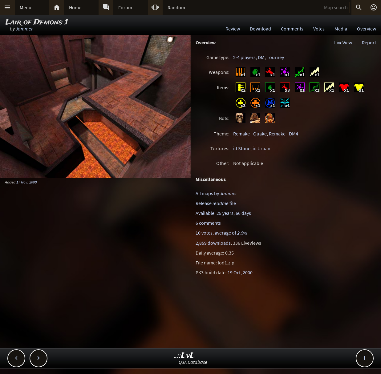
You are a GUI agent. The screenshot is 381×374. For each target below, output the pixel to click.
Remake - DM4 (283, 134)
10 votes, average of (221, 233)
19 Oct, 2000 (240, 272)
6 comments (208, 223)
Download (260, 29)
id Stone (241, 148)
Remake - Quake (250, 134)
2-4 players (244, 57)
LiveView (343, 42)
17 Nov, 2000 (26, 181)
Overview (366, 29)
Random (176, 7)
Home (75, 7)
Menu (25, 7)
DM (261, 57)
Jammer (24, 29)
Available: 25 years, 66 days (223, 213)
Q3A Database (193, 362)
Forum (125, 7)
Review (232, 29)
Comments (292, 29)
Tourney (275, 57)
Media (340, 29)
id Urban (261, 148)
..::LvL (184, 355)
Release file (216, 203)
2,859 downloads (213, 243)
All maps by (216, 193)
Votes (319, 29)
